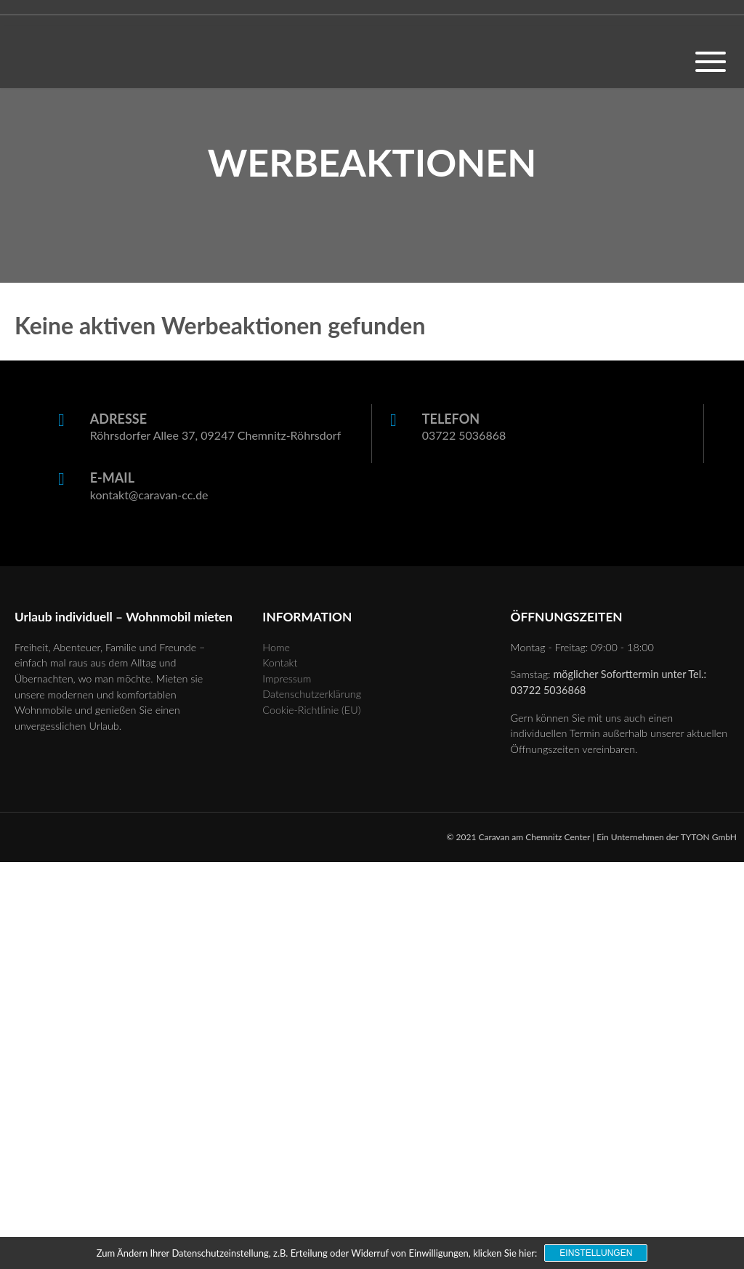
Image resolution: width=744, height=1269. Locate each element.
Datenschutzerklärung (311, 694)
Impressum (286, 678)
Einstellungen (595, 1253)
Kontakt (279, 662)
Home (276, 647)
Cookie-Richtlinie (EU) (311, 710)
